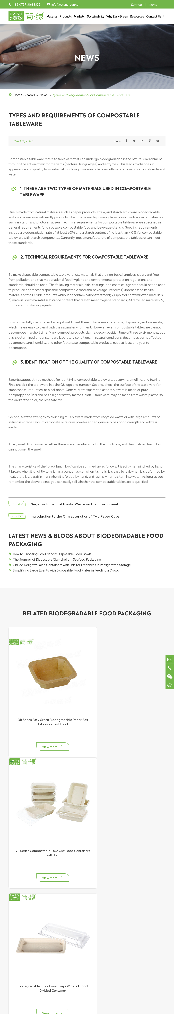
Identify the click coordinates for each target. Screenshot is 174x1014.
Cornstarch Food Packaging (69, 966)
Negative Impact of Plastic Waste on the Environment (76, 504)
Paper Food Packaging (66, 956)
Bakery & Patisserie (107, 961)
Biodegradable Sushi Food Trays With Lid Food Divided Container (46, 832)
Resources (137, 16)
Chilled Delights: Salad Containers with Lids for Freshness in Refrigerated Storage (69, 566)
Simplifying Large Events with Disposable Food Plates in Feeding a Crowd (63, 571)
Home (18, 94)
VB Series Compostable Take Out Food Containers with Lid (128, 709)
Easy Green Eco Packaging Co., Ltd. (48, 1009)
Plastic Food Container (66, 961)
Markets (79, 16)
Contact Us (153, 16)
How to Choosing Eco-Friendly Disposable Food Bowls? (50, 555)
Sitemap (105, 1009)
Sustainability (95, 16)
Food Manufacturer (107, 981)
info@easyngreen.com (66, 4)
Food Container (18, 951)
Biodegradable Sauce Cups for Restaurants (128, 830)
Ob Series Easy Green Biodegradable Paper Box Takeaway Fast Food (46, 709)
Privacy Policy (122, 1009)
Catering (100, 987)
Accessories (16, 976)
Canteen (100, 971)
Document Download (152, 961)
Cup (11, 971)
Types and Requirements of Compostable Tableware (91, 94)
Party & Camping (106, 976)
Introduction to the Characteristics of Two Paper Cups (76, 516)
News (153, 4)
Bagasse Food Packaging (67, 951)
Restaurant (102, 966)
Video (141, 966)
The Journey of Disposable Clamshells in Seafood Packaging (54, 560)
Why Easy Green (117, 16)
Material (52, 16)
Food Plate (15, 966)
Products (66, 16)
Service (136, 4)
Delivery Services (106, 956)
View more (46, 735)
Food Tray (15, 961)
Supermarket (103, 951)
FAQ (140, 956)
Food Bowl (15, 956)
